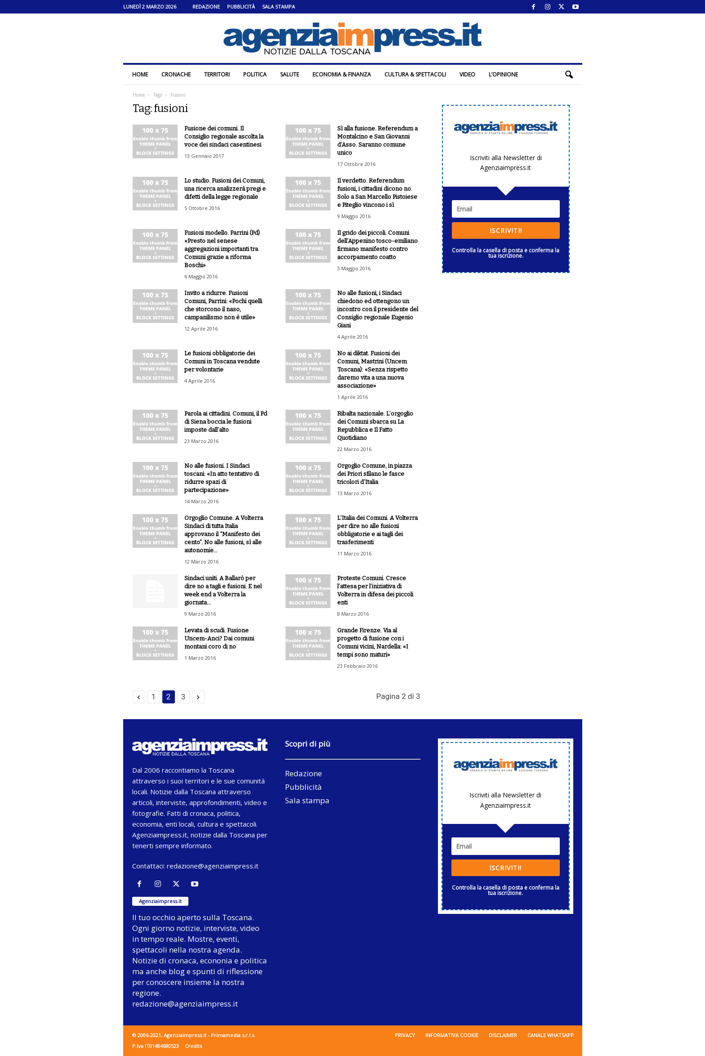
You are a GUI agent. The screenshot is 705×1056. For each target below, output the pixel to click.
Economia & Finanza (341, 74)
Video (467, 74)
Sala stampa (278, 6)
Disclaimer (503, 1035)
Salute (289, 74)
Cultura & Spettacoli (415, 74)
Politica (255, 74)
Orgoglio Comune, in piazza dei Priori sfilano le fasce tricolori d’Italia (374, 473)
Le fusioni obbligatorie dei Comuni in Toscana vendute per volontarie (222, 361)
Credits (193, 1046)
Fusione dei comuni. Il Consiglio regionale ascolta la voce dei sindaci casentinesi (223, 136)
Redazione (206, 6)
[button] (569, 75)
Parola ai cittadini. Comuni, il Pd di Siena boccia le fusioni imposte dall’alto (225, 421)
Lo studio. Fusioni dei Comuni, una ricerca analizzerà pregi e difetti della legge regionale (225, 188)
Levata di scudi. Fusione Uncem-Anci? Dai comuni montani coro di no (219, 638)
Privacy (405, 1035)
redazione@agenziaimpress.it (213, 865)
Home (140, 74)
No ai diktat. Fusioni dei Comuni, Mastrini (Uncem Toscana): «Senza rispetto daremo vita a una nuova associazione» (372, 369)
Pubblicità (241, 6)
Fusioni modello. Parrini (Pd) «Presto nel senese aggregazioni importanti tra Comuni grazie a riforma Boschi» (222, 248)
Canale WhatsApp (550, 1035)
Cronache (176, 74)
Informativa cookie (451, 1035)
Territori (217, 74)
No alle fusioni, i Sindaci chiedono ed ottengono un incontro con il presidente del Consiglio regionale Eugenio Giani (377, 309)
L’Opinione (503, 74)
